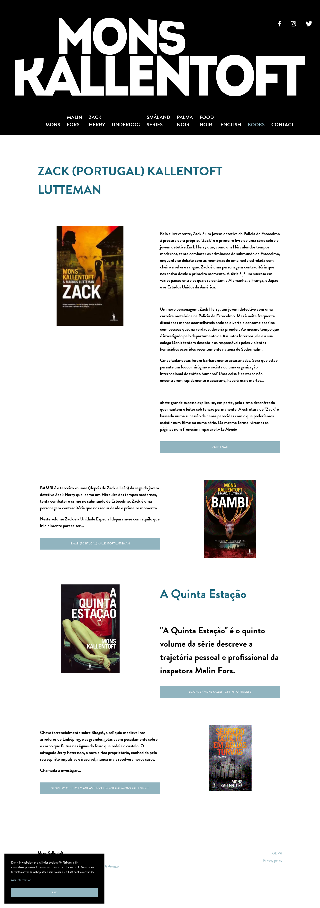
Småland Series (158, 121)
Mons (53, 124)
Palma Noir (185, 121)
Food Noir (207, 121)
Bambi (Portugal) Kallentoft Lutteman (100, 543)
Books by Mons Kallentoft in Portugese (220, 692)
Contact (282, 124)
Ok (54, 892)
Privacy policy (272, 860)
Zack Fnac (220, 447)
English (230, 124)
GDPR (277, 853)
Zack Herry (97, 121)
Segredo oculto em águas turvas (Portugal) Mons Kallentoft (100, 788)
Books (256, 124)
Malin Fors (74, 121)
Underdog (126, 124)
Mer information (21, 880)
